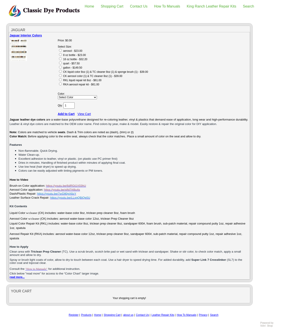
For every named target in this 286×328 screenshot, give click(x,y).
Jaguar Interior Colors (26, 35)
